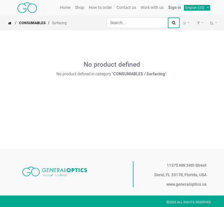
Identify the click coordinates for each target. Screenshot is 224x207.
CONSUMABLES (32, 23)
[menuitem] (65, 7)
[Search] (174, 23)
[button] (213, 23)
